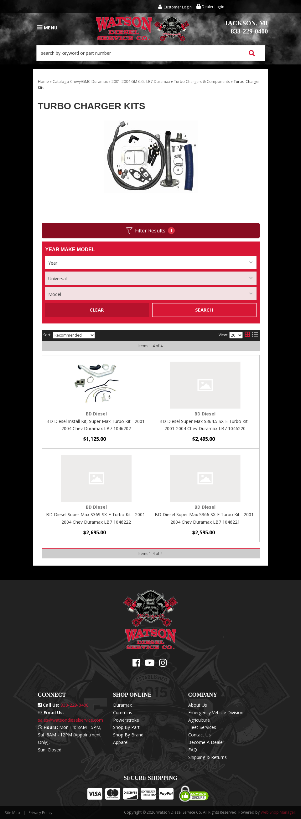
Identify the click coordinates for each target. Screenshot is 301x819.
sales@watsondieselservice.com (70, 720)
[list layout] (255, 335)
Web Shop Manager (278, 812)
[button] (150, 53)
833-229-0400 (246, 27)
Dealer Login (210, 6)
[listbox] (151, 262)
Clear (97, 310)
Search (204, 310)
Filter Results (150, 230)
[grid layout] (247, 335)
